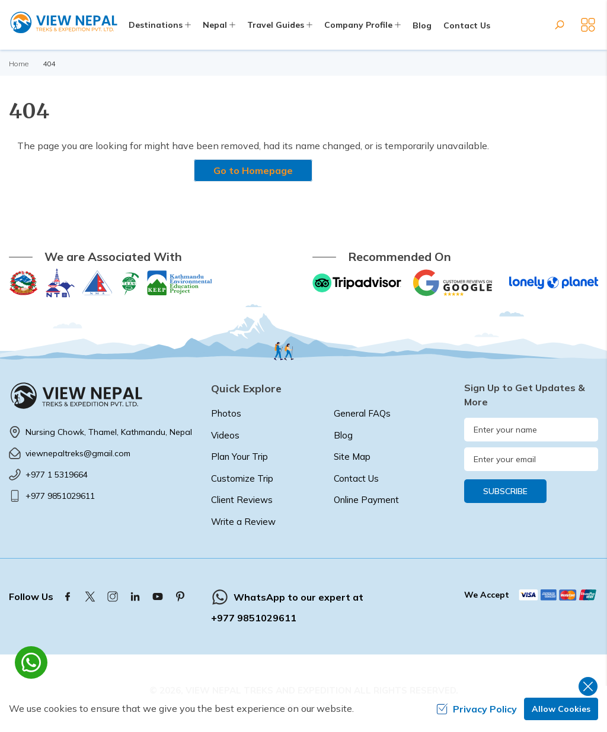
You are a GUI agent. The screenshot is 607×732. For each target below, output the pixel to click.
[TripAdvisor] (356, 283)
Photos (226, 413)
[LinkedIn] (135, 596)
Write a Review (243, 521)
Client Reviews (242, 499)
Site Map (352, 456)
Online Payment (366, 499)
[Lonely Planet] (553, 283)
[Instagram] (112, 596)
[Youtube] (157, 596)
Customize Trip (242, 478)
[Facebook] (67, 596)
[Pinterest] (180, 596)
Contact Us (466, 25)
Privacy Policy (476, 709)
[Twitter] (90, 596)
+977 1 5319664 (56, 474)
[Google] (455, 283)
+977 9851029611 (60, 496)
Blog (422, 25)
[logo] (101, 395)
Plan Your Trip (239, 456)
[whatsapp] (31, 662)
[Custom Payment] (558, 594)
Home (18, 63)
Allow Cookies (561, 709)
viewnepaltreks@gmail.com (77, 453)
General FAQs (362, 413)
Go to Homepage (253, 170)
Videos (225, 435)
